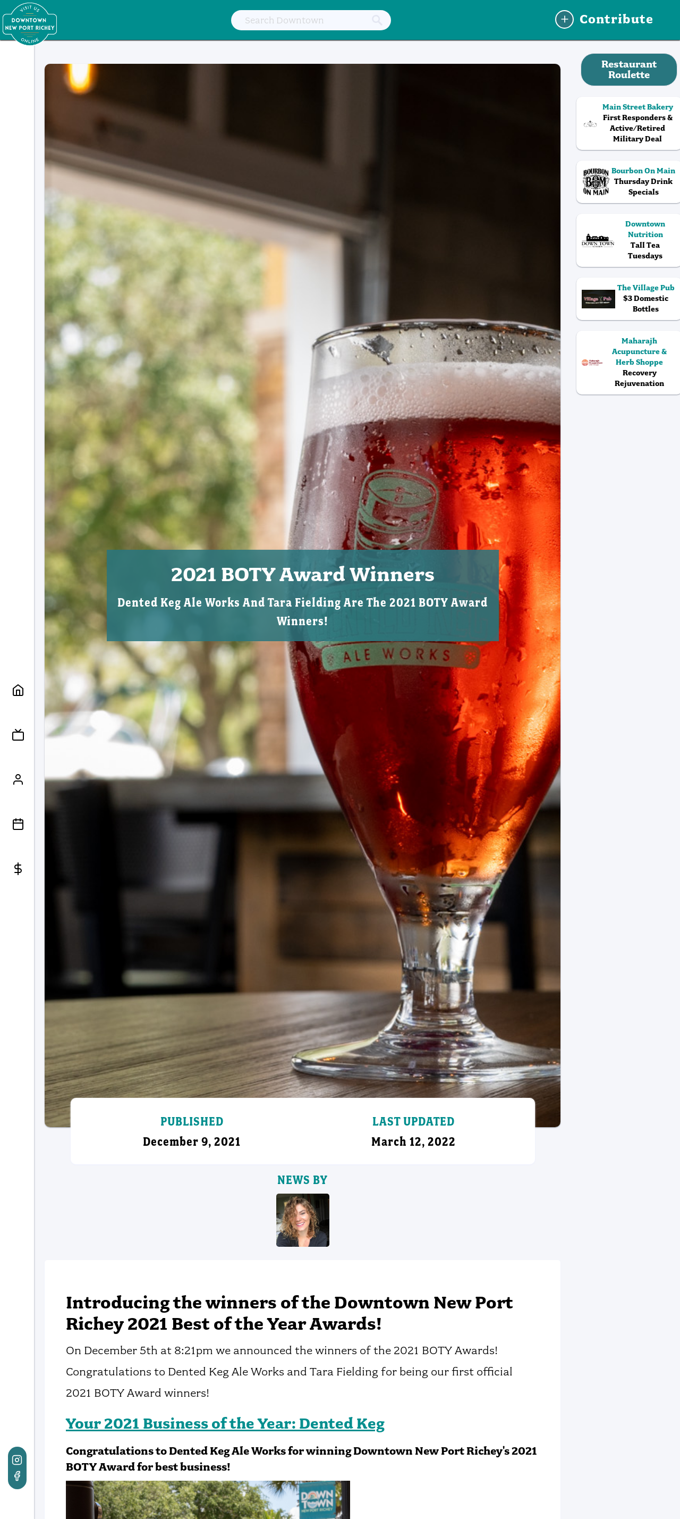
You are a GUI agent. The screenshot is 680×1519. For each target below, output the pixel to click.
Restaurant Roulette (629, 69)
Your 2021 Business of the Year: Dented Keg (225, 1423)
